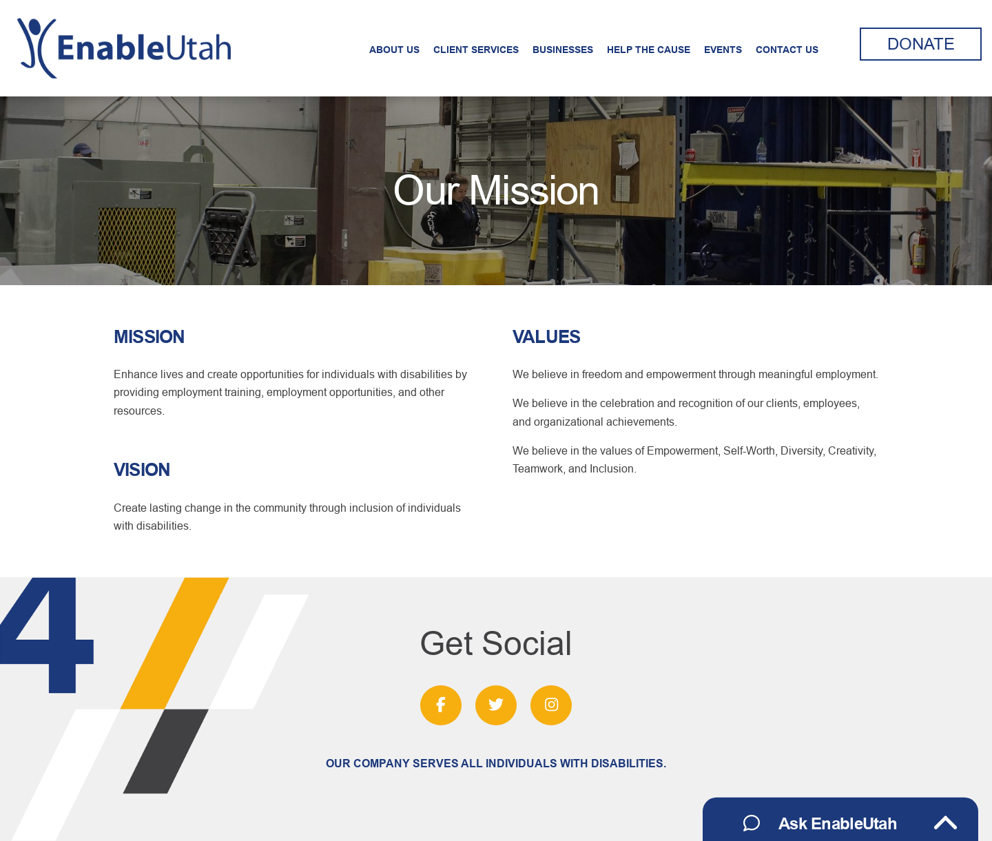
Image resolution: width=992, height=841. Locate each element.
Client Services (476, 49)
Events (723, 49)
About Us (394, 49)
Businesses (563, 49)
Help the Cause (648, 49)
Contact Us (787, 49)
